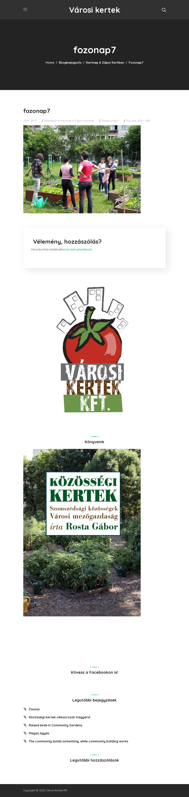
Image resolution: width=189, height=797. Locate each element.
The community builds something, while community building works (78, 741)
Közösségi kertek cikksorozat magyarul (59, 717)
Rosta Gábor (110, 120)
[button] (164, 10)
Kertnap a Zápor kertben (105, 62)
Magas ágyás (39, 733)
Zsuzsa (34, 709)
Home (50, 62)
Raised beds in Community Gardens (55, 725)
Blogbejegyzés (70, 62)
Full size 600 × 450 (138, 120)
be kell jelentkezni (79, 249)
